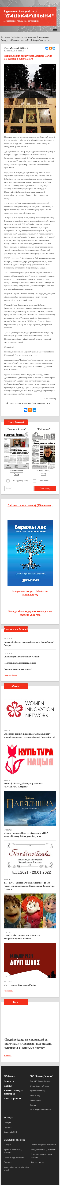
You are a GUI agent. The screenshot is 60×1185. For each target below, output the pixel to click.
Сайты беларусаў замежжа (14, 1157)
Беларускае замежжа (14, 1140)
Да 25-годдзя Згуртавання (40, 1110)
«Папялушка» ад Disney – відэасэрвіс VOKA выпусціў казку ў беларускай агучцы (26, 834)
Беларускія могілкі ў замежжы (43, 1149)
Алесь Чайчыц (15, 403)
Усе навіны (8, 991)
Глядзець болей (10, 675)
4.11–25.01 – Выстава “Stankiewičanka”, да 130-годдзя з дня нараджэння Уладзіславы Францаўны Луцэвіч (29, 886)
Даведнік (7, 1122)
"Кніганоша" (44, 480)
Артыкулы (8, 1127)
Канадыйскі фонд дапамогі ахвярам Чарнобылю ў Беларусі (29, 643)
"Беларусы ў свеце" (20, 480)
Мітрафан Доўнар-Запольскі (33, 403)
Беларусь (8, 1117)
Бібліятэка (9, 1076)
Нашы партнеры (12, 1098)
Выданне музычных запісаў (18, 669)
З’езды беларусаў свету (39, 1086)
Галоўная (5, 37)
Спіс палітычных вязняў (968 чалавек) (30, 505)
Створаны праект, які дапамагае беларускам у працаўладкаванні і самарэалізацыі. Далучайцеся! (29, 735)
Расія (48, 403)
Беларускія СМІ (10, 1132)
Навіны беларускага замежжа (23, 37)
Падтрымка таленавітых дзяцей (20, 663)
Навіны (7, 1086)
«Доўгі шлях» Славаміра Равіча (20, 985)
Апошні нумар (16, 470)
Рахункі (33, 1105)
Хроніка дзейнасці (37, 1091)
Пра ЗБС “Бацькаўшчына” (40, 1081)
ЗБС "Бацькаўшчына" (41, 1076)
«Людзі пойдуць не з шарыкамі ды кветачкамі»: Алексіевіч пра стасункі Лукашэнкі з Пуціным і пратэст (28, 1043)
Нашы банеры (35, 1100)
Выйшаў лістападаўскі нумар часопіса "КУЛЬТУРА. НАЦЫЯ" (23, 785)
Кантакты (9, 1081)
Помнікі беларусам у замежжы (43, 1145)
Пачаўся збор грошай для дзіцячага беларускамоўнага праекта (22, 937)
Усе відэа (7, 1055)
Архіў (16, 474)
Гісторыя (7, 1145)
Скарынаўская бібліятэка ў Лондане (22, 657)
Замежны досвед (37, 1162)
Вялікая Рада (35, 1095)
